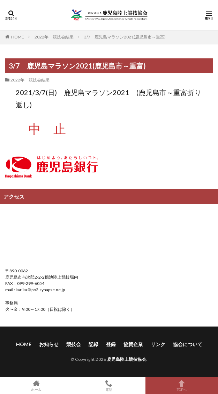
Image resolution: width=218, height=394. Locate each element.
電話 (109, 385)
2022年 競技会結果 (54, 37)
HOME (17, 37)
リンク (158, 344)
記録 (93, 344)
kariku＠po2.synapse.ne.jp (40, 289)
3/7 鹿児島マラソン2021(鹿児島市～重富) (125, 37)
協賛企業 (133, 344)
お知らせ (49, 344)
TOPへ (181, 385)
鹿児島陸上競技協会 (126, 359)
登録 (111, 344)
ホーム (36, 385)
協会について (187, 344)
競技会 (73, 344)
